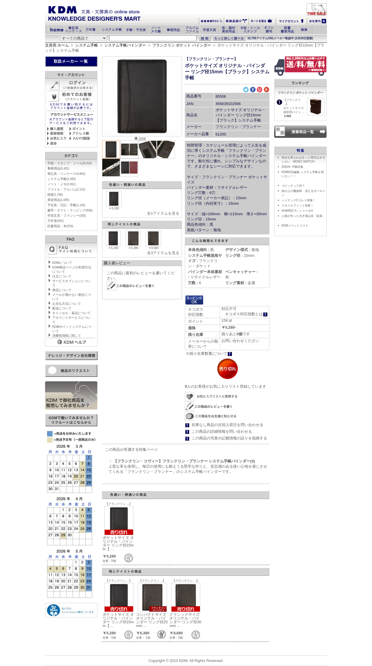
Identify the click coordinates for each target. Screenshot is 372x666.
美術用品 (58, 200)
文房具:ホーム (57, 45)
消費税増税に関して (66, 335)
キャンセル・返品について (71, 313)
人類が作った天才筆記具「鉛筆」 (303, 216)
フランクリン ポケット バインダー (181, 45)
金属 (240, 283)
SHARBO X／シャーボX (297, 210)
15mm (239, 255)
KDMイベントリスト (295, 225)
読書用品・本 (60, 226)
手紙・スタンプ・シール (69, 163)
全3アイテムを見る (163, 253)
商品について (61, 290)
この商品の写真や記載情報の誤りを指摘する (229, 438)
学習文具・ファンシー (66, 215)
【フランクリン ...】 (118, 503)
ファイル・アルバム (66, 189)
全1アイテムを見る (163, 213)
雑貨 (55, 194)
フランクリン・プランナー (238, 126)
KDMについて (62, 262)
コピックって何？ (293, 185)
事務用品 (58, 168)
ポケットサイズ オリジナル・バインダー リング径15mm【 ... (118, 543)
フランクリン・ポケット (205, 260)
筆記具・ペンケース (66, 173)
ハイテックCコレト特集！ (299, 200)
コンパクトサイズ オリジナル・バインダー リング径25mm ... (152, 620)
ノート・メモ (61, 184)
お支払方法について (66, 303)
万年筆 (55, 220)
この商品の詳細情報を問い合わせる (222, 431)
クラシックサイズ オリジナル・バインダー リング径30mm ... (185, 620)
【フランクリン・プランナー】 (211, 59)
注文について (61, 276)
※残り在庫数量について (209, 353)
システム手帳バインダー (125, 45)
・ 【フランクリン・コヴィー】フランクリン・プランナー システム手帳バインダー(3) (181, 461)
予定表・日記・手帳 (66, 205)
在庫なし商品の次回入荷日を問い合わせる (227, 425)
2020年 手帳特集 (292, 166)
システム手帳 (86, 45)
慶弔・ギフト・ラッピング (69, 210)
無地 (242, 249)
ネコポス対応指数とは (246, 314)
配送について (61, 308)
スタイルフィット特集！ (298, 205)
